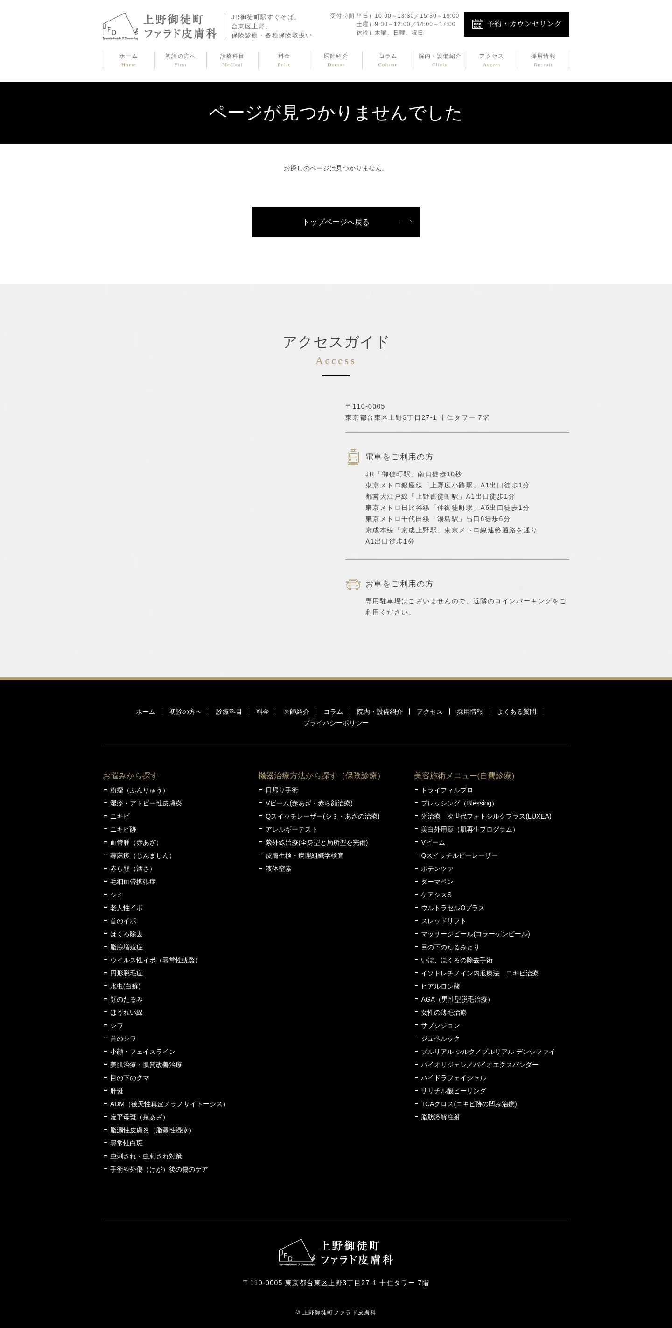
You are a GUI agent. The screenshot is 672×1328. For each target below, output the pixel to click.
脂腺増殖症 (126, 947)
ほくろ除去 (126, 934)
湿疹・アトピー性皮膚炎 (146, 803)
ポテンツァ (437, 868)
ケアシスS (436, 894)
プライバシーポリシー (336, 723)
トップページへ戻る (336, 222)
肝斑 (116, 1091)
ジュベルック (440, 1038)
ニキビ (120, 816)
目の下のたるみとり (450, 947)
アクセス (492, 61)
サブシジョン (440, 1025)
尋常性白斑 (126, 1143)
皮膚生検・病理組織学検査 (305, 855)
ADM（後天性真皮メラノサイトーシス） (169, 1104)
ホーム (129, 61)
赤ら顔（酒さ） (133, 868)
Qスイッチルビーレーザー (459, 855)
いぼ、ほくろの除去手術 (457, 960)
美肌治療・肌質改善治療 (146, 1064)
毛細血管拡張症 (133, 881)
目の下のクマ (129, 1077)
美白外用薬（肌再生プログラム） (470, 829)
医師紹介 (336, 61)
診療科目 (232, 61)
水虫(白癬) (125, 986)
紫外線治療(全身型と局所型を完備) (317, 842)
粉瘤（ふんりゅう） (139, 790)
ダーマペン (437, 881)
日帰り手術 (282, 790)
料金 (284, 61)
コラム (388, 61)
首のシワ (123, 1038)
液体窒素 (279, 868)
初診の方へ (180, 61)
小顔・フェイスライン (142, 1051)
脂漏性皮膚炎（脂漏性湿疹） (152, 1130)
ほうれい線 (126, 1012)
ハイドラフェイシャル (453, 1077)
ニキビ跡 (123, 829)
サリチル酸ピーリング (453, 1091)
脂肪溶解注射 (440, 1117)
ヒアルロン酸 (440, 986)
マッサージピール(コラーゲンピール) (475, 934)
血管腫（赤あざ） (136, 842)
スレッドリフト (444, 921)
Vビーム (433, 842)
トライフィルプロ (447, 790)
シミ (116, 894)
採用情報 (543, 61)
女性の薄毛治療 (444, 1012)
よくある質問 (516, 711)
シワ (116, 1025)
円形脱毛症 (126, 973)
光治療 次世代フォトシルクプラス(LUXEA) (486, 816)
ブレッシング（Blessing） (459, 803)
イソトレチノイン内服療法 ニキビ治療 (480, 973)
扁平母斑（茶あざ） (139, 1117)
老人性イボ (126, 907)
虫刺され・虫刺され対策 (146, 1156)
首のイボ (123, 921)
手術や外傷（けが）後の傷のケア (159, 1169)
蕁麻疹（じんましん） (142, 855)
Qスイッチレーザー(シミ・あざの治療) (322, 816)
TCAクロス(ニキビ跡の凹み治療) (469, 1104)
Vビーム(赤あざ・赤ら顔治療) (309, 803)
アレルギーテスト (292, 829)
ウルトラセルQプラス (453, 907)
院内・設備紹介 (440, 61)
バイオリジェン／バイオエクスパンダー (480, 1064)
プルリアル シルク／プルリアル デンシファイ (488, 1051)
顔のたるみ (126, 999)
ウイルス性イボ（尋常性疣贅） (156, 960)
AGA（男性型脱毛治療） (457, 999)
